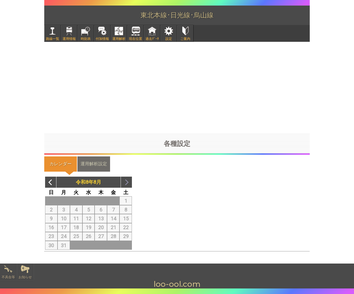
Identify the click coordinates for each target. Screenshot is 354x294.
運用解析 (119, 39)
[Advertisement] (177, 87)
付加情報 (102, 39)
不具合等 (8, 277)
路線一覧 (52, 39)
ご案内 (185, 39)
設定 (168, 39)
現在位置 (135, 39)
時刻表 (86, 39)
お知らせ (25, 277)
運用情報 (69, 39)
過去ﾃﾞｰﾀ (152, 39)
